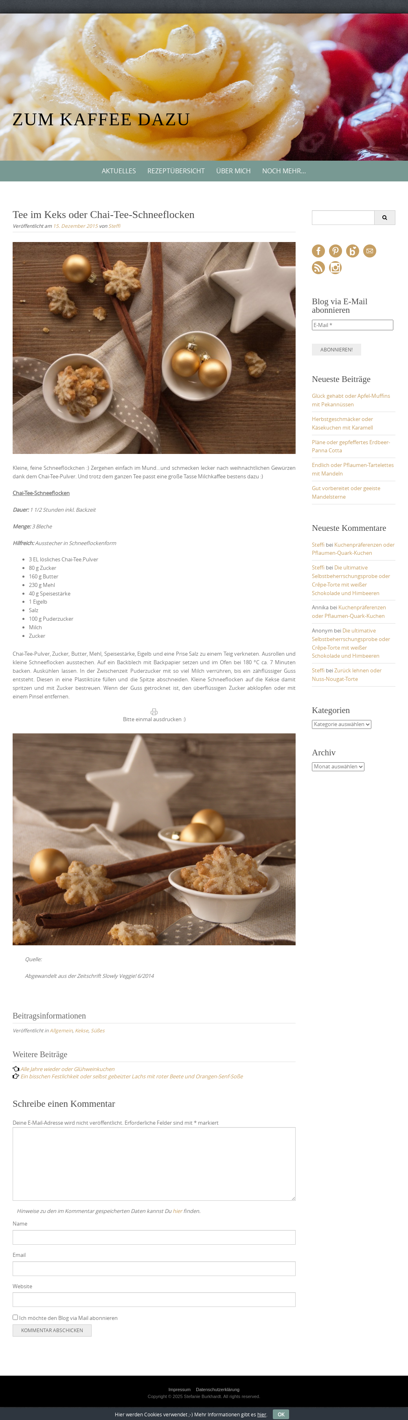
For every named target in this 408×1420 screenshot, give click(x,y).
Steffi (114, 225)
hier (177, 1211)
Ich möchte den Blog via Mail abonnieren (65, 1318)
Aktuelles (119, 170)
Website (22, 1286)
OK (281, 1414)
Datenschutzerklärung (217, 1389)
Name (20, 1223)
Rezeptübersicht (176, 170)
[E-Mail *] (352, 325)
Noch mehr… (284, 170)
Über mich (233, 170)
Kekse (81, 1030)
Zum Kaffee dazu (101, 119)
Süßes (98, 1030)
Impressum (180, 1389)
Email (19, 1255)
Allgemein (61, 1030)
